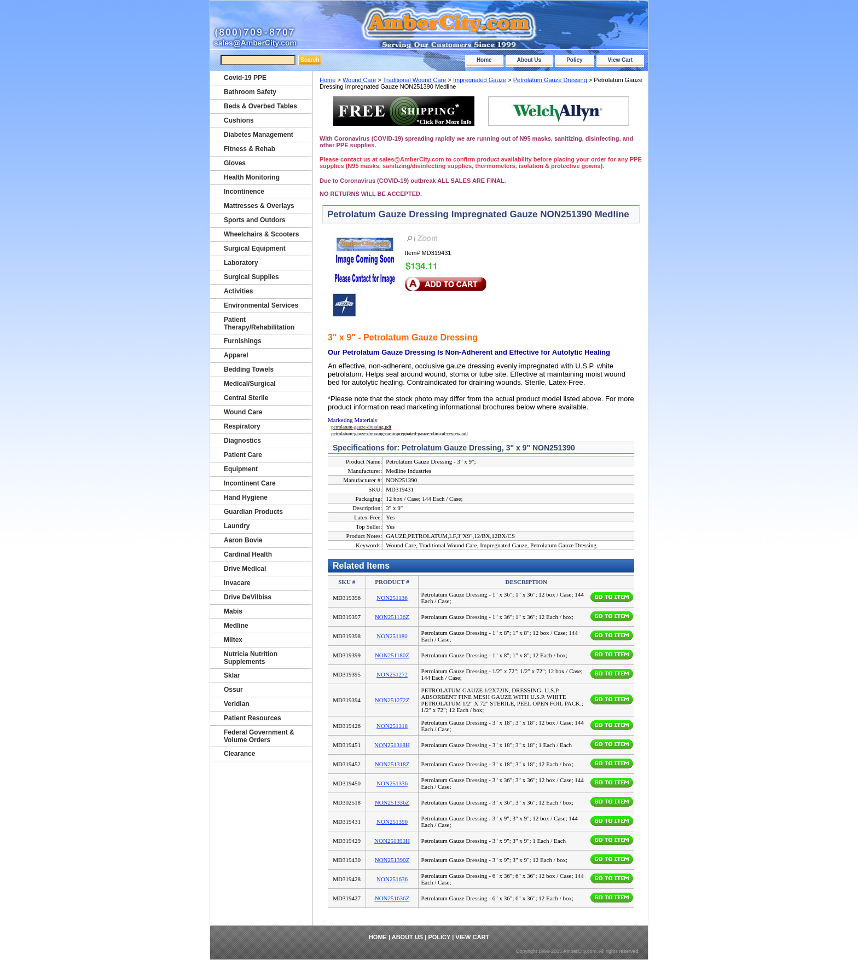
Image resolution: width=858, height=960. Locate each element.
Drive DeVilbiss (247, 597)
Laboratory (241, 263)
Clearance (239, 753)
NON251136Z (392, 617)
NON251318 (392, 725)
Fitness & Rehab (249, 149)
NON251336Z (392, 802)
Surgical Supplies (251, 277)
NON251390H (392, 840)
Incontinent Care (250, 483)
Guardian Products (253, 512)
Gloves (235, 163)
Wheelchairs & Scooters (261, 234)
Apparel (236, 355)
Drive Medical (245, 568)
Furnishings (243, 341)
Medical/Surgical (250, 384)
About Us (529, 60)
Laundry (237, 526)
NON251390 (392, 821)
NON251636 (392, 879)
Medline (236, 625)
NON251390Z (392, 860)
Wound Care (359, 80)
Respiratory (242, 426)
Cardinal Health (248, 554)
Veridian (237, 704)
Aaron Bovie (243, 540)
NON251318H (392, 745)
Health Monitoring (252, 177)
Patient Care (243, 455)
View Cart (620, 60)
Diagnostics (242, 440)
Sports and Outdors (255, 220)
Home (484, 60)
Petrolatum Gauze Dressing (550, 80)
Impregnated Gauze (479, 80)
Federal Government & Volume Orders (259, 736)
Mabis (233, 611)
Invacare (237, 583)
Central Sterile (246, 398)
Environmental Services (261, 305)
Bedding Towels (249, 369)
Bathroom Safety (250, 92)
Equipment (241, 469)
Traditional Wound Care (415, 80)
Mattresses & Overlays (259, 206)
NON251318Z (392, 764)
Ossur (233, 689)
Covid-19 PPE (245, 78)
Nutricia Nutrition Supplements (250, 658)
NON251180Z (392, 655)
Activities (238, 291)
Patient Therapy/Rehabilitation (259, 323)
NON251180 (391, 636)
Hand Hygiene (246, 497)
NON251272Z (392, 700)
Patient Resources (252, 718)
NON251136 (391, 597)
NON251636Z (392, 898)
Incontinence (244, 191)
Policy (574, 60)
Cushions (239, 120)
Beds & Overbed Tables (260, 106)
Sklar (232, 675)
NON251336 (392, 783)
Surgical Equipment (255, 248)
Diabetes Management (258, 134)
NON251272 (392, 674)
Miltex (233, 640)
